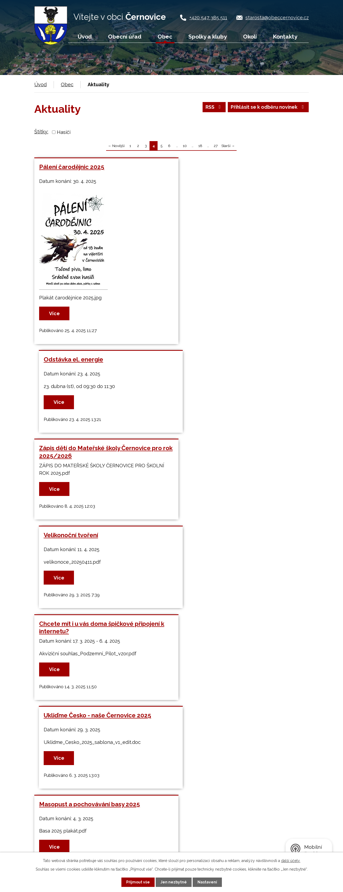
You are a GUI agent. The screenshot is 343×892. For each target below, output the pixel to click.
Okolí (250, 36)
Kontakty (285, 36)
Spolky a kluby (207, 36)
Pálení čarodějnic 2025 (71, 166)
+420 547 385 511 (208, 17)
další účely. (290, 861)
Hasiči (63, 132)
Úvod (85, 36)
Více (54, 313)
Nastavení (207, 882)
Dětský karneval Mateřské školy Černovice (239, 540)
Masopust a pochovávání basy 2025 (89, 540)
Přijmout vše (138, 882)
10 (185, 146)
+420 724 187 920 (74, 843)
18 (200, 146)
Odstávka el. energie (208, 166)
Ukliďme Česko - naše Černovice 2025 (232, 448)
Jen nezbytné (174, 882)
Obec (165, 36)
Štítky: (41, 131)
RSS (212, 107)
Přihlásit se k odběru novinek (267, 107)
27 (216, 146)
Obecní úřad (124, 36)
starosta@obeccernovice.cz (277, 17)
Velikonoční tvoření (206, 359)
